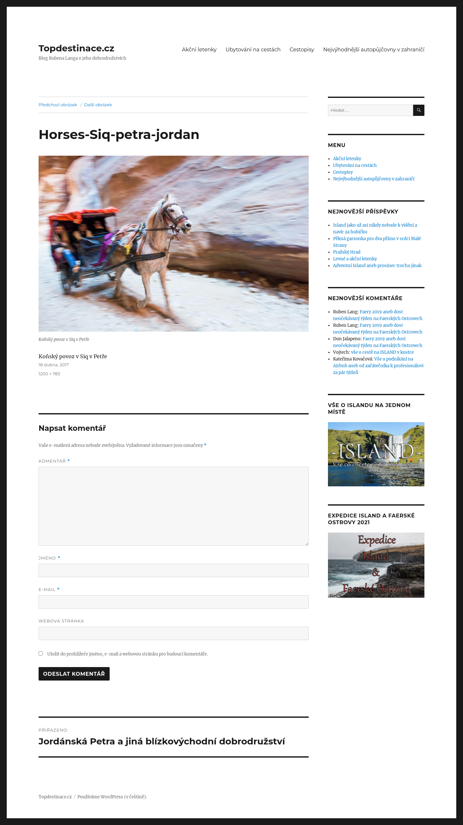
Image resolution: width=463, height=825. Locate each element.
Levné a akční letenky (355, 259)
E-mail (49, 589)
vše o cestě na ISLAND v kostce (382, 352)
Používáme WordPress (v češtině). (112, 797)
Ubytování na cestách (253, 50)
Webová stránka (61, 620)
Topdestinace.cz (76, 48)
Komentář (54, 461)
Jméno (49, 558)
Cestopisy (302, 50)
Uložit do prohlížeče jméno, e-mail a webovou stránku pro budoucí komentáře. (127, 654)
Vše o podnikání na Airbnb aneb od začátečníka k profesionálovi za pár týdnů (378, 365)
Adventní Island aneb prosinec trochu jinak (377, 265)
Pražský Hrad (346, 252)
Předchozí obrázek (58, 104)
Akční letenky (199, 50)
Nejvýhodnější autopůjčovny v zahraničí (373, 50)
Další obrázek (98, 104)
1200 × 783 (49, 373)
